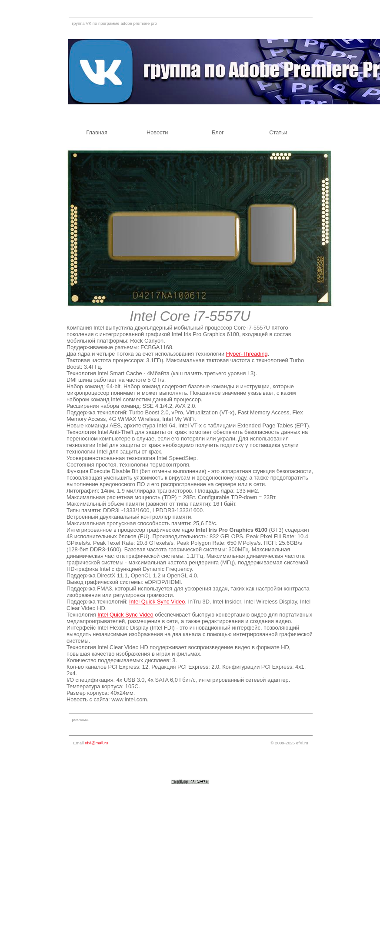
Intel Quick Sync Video (157, 601)
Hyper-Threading (247, 353)
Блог (218, 132)
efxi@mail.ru (96, 742)
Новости (157, 132)
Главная (96, 132)
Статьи (278, 132)
